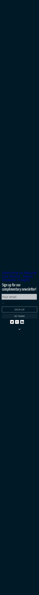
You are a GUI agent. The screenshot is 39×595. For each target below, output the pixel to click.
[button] (19, 276)
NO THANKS (19, 316)
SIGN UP (20, 309)
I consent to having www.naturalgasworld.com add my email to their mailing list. (12, 303)
